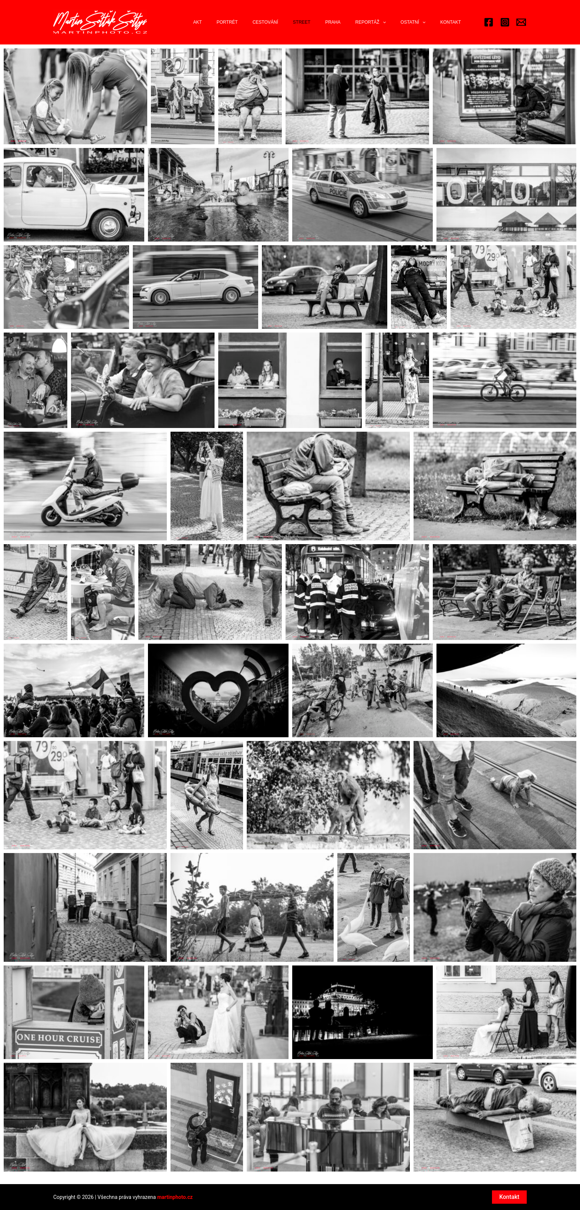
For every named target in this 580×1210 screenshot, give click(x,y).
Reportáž (385, 26)
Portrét (265, 26)
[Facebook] (488, 26)
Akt (241, 26)
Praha (353, 26)
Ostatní (421, 26)
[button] (75, 105)
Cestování (298, 26)
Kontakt (453, 26)
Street (328, 26)
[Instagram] (504, 26)
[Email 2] (521, 26)
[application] (397, 26)
